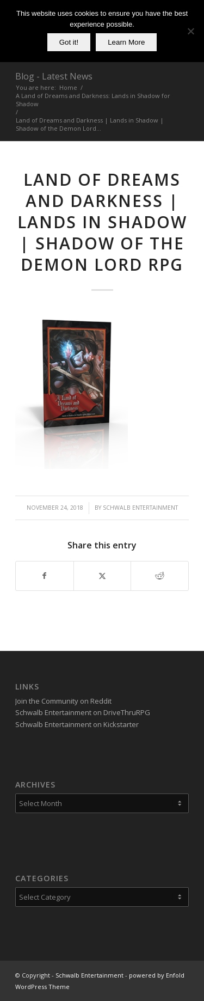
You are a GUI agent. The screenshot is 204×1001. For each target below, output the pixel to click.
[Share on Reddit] (159, 575)
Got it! (69, 42)
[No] (190, 31)
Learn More (126, 42)
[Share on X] (102, 575)
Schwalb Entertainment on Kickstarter (77, 724)
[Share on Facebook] (44, 575)
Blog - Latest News (53, 76)
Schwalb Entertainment (140, 507)
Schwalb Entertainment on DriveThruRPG (82, 712)
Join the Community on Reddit (63, 701)
